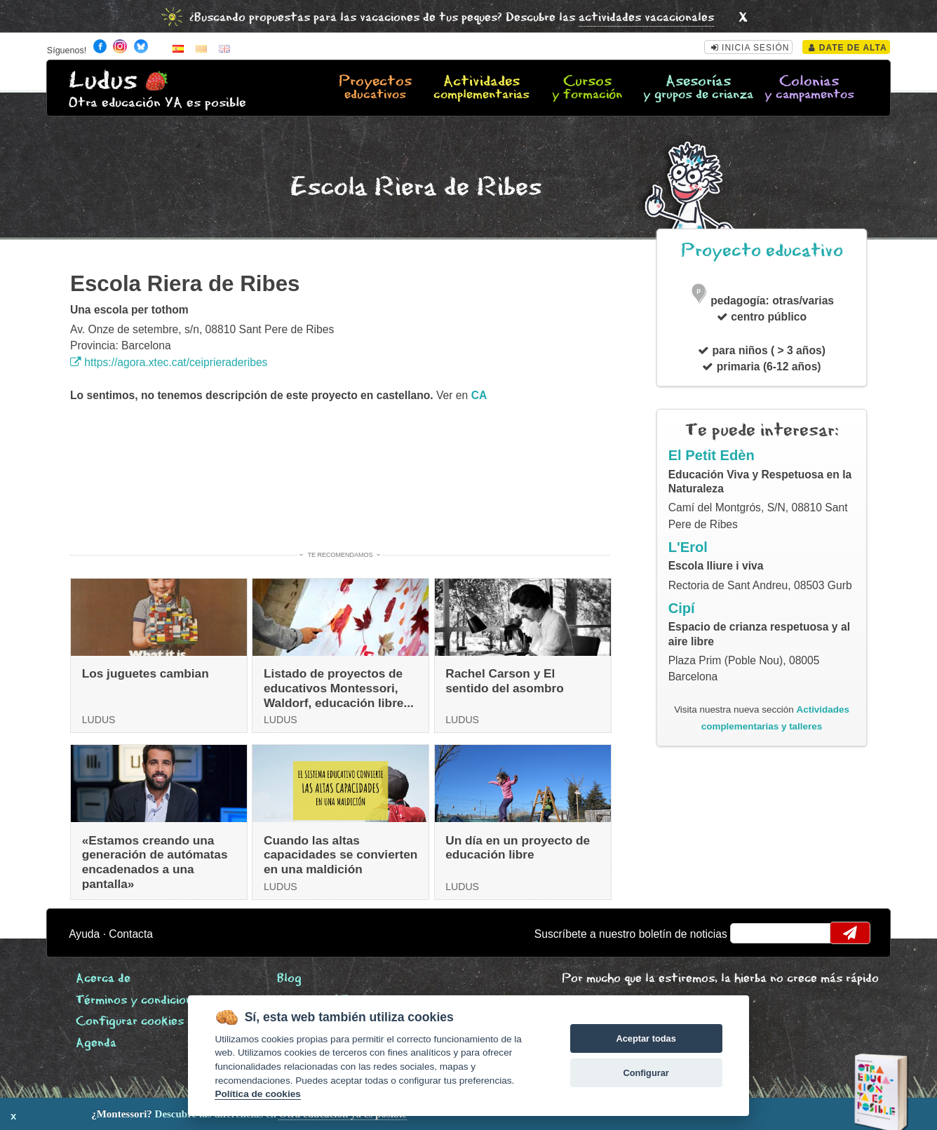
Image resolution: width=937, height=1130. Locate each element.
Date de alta (848, 48)
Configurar (645, 1073)
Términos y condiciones (140, 1001)
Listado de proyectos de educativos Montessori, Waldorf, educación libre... (339, 687)
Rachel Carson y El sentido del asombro (504, 680)
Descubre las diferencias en (161, 1113)
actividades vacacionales (646, 18)
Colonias (809, 88)
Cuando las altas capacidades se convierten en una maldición (340, 854)
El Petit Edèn (711, 455)
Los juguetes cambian (145, 673)
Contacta (131, 934)
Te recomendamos (340, 554)
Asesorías (698, 88)
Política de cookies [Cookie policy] (257, 1094)
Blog (289, 979)
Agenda (96, 1043)
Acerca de (103, 979)
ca (479, 395)
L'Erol (688, 547)
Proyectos (375, 88)
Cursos (587, 88)
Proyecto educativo (762, 250)
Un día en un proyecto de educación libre (517, 847)
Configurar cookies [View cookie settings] (130, 1022)
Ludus (103, 81)
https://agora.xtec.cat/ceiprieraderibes (168, 362)
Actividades (481, 88)
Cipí (681, 608)
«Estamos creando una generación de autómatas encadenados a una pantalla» (155, 862)
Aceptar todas (645, 1038)
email (750, 933)
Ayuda (84, 934)
